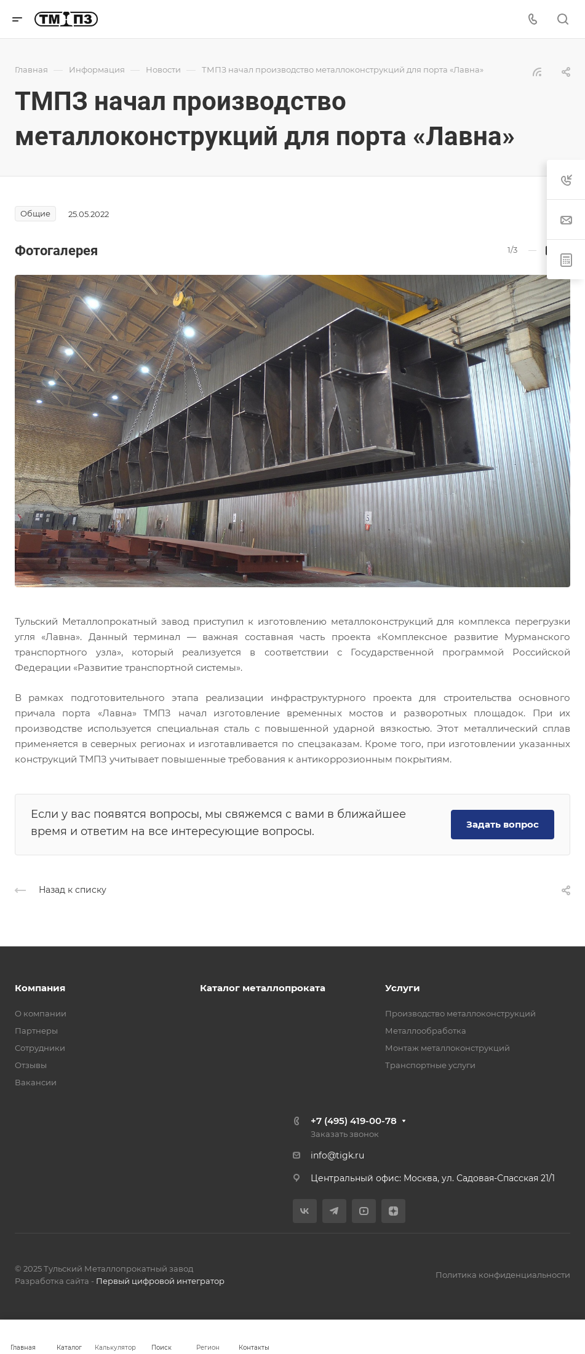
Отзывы (31, 1065)
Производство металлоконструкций (460, 1013)
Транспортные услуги (430, 1065)
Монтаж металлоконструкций (447, 1048)
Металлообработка (425, 1030)
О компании (40, 1013)
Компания (40, 988)
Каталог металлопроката (262, 988)
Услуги (402, 988)
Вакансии (36, 1082)
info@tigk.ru (337, 1155)
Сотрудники (40, 1048)
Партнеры (36, 1030)
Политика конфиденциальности (503, 1275)
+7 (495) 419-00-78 (354, 1120)
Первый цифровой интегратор (160, 1281)
